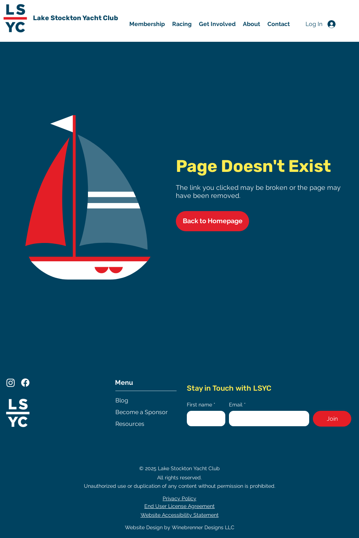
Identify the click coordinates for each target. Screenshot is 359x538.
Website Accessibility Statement (180, 515)
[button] (217, 24)
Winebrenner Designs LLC (203, 527)
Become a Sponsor (141, 412)
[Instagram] (10, 382)
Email (237, 405)
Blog (121, 400)
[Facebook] (25, 382)
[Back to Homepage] (212, 221)
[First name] (204, 418)
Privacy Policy (179, 498)
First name (201, 405)
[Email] (267, 418)
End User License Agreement (179, 506)
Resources (129, 423)
